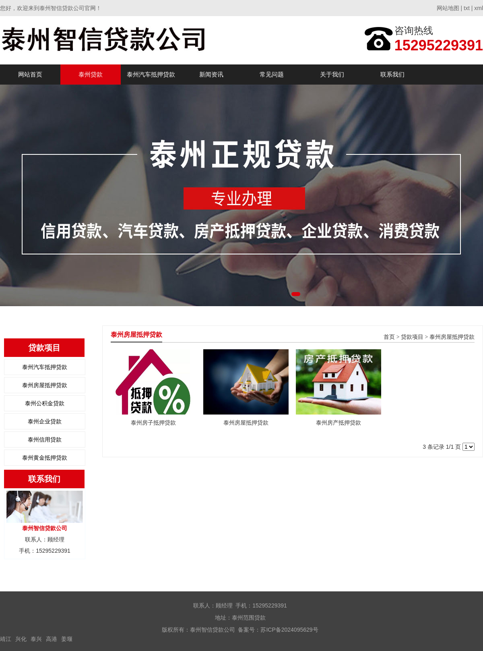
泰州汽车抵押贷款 (151, 74)
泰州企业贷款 (45, 421)
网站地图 (448, 8)
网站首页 (30, 74)
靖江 (5, 639)
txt (467, 8)
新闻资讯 (211, 74)
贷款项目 (412, 337)
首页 (389, 337)
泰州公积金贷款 (44, 403)
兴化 (21, 639)
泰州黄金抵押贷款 (44, 457)
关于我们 (332, 74)
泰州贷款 (90, 74)
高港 (51, 639)
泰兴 (36, 639)
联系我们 (392, 74)
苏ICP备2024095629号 (289, 629)
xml (478, 8)
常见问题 (272, 74)
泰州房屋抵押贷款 (44, 385)
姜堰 (66, 639)
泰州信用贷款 (45, 439)
